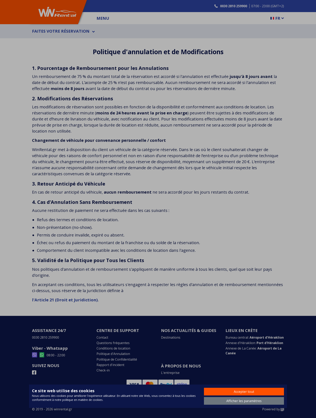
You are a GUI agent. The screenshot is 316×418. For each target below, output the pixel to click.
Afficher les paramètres (244, 401)
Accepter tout (244, 391)
